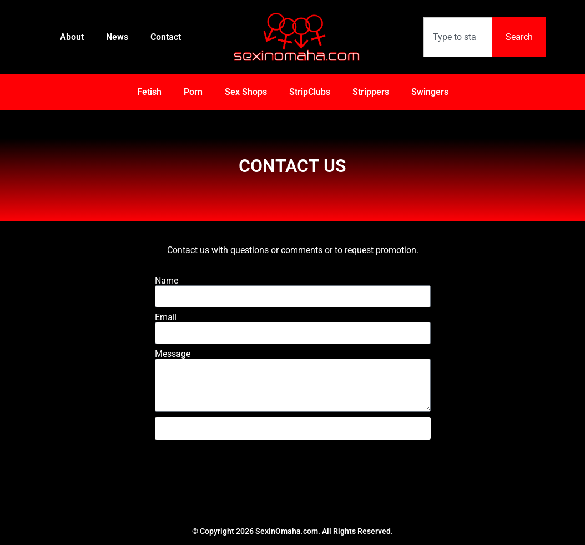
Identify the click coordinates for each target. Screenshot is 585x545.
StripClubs (309, 92)
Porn (193, 92)
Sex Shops (246, 92)
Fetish (149, 92)
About (72, 37)
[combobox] (457, 37)
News (117, 37)
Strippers (370, 92)
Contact (165, 37)
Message (172, 354)
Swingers (429, 92)
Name (166, 280)
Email (166, 317)
